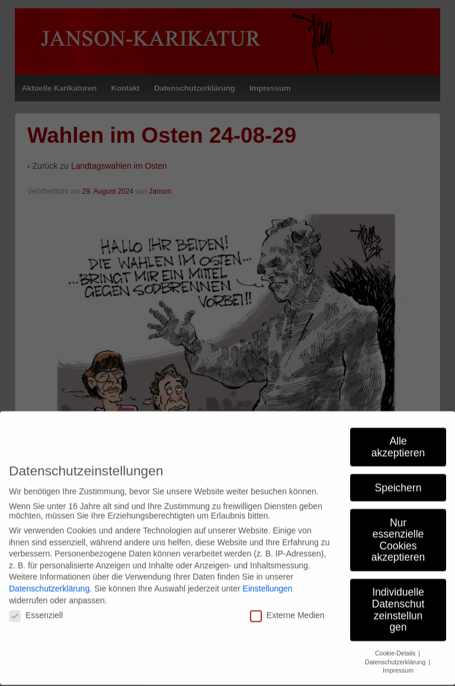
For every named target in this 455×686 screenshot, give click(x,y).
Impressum (398, 612)
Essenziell (36, 557)
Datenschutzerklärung (49, 531)
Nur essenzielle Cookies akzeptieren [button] (398, 482)
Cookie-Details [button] (396, 595)
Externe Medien (287, 557)
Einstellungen (268, 531)
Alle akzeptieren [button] (398, 389)
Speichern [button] (398, 429)
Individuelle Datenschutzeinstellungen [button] (398, 551)
